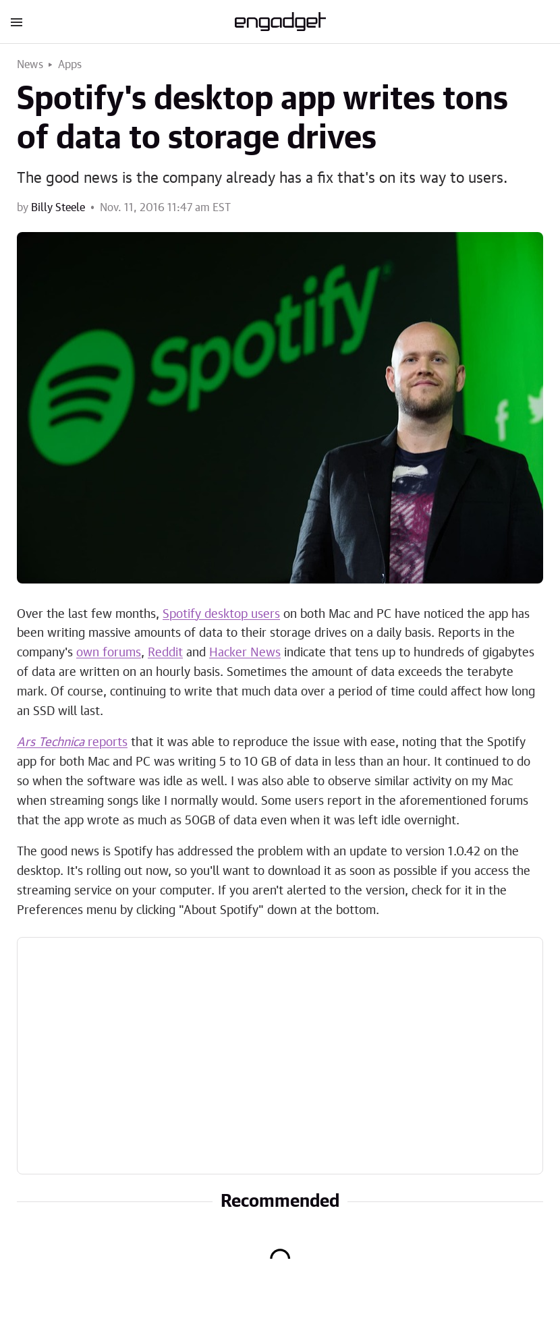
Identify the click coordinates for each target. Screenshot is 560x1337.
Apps (70, 64)
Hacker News (245, 653)
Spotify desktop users (221, 614)
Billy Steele (58, 207)
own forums (108, 653)
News (30, 64)
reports (72, 743)
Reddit (165, 653)
